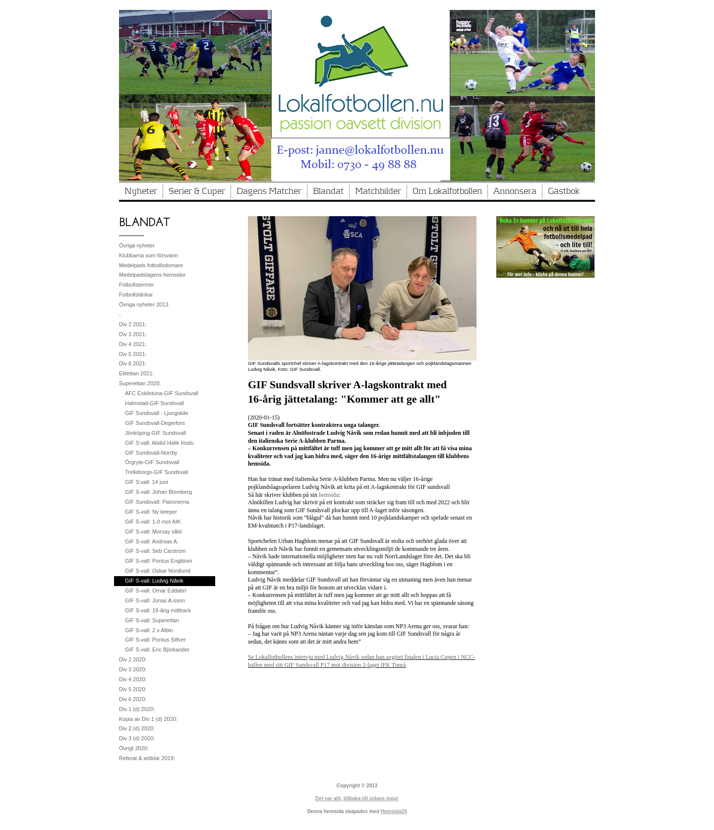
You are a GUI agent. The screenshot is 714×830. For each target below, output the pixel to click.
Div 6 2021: (133, 363)
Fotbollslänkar (136, 294)
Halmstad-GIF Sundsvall (154, 403)
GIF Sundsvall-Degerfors (155, 423)
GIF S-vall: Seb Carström (155, 551)
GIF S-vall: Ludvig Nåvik (154, 581)
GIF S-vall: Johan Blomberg (158, 492)
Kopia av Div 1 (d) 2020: (148, 719)
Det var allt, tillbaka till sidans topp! (357, 798)
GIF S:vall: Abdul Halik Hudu (159, 443)
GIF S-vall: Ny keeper (151, 512)
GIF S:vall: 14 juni (146, 482)
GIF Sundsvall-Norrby (151, 453)
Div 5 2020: (133, 689)
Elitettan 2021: (136, 373)
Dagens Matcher (269, 191)
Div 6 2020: (133, 699)
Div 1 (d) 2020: (137, 709)
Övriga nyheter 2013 (144, 304)
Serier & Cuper (197, 191)
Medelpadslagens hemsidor (152, 275)
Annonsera (514, 191)
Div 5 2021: (133, 354)
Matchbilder (378, 191)
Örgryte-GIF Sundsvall (152, 462)
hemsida (329, 494)
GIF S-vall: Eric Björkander (157, 649)
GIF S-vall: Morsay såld (153, 531)
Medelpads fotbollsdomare (151, 265)
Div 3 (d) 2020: (137, 738)
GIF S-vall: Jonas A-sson (155, 600)
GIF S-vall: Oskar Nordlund (157, 571)
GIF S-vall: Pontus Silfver (155, 640)
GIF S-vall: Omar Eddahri (155, 590)
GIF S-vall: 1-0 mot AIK (152, 522)
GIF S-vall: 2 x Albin (149, 630)
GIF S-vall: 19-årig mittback (158, 610)
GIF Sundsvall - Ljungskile (156, 413)
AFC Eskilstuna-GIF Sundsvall (161, 393)
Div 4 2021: (133, 344)
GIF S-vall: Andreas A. (151, 541)
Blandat (328, 191)
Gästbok (564, 191)
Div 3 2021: (133, 334)
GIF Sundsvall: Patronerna (157, 502)
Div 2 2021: (133, 324)
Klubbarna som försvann (148, 255)
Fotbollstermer (136, 285)
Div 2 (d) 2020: (137, 728)
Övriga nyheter (137, 245)
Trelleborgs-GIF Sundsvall (156, 472)
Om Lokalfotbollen (447, 191)
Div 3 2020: (133, 669)
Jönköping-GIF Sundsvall (155, 433)
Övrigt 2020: (134, 748)
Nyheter (140, 191)
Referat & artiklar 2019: (147, 758)
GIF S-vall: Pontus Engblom (158, 561)
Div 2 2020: (133, 659)
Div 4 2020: (133, 679)
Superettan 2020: (140, 383)
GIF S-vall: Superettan (152, 620)
